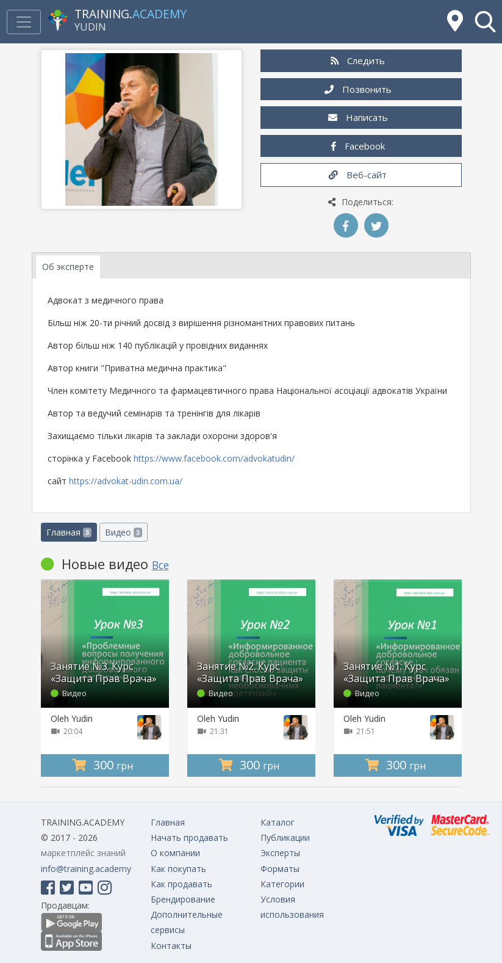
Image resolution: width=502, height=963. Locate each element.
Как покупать (178, 868)
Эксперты (280, 853)
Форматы (279, 868)
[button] (485, 21)
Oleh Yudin (72, 718)
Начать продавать (189, 837)
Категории (282, 884)
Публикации (285, 837)
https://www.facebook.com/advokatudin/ (214, 458)
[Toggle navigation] (24, 22)
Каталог (277, 822)
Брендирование (183, 899)
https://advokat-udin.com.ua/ (125, 481)
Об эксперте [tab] (68, 266)
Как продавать (181, 884)
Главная (68, 532)
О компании (175, 853)
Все (160, 565)
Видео (123, 532)
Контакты (171, 945)
